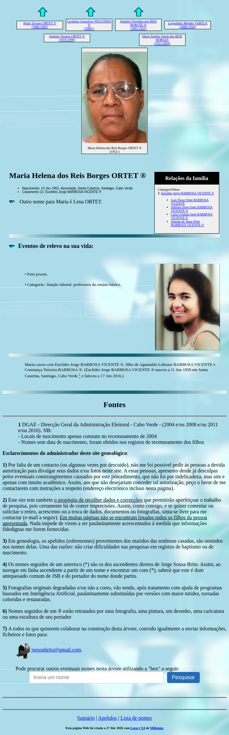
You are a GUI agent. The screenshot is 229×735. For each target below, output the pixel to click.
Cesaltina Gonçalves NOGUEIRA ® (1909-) (89, 24)
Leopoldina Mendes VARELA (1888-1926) (187, 25)
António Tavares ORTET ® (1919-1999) (67, 38)
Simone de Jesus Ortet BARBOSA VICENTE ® (187, 223)
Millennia (156, 728)
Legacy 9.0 (137, 728)
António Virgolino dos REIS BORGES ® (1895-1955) (138, 24)
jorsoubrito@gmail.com (48, 649)
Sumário (86, 718)
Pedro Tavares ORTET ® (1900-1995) (39, 25)
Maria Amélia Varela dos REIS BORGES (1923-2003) (162, 39)
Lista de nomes (136, 718)
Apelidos (107, 718)
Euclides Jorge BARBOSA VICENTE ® (187, 193)
